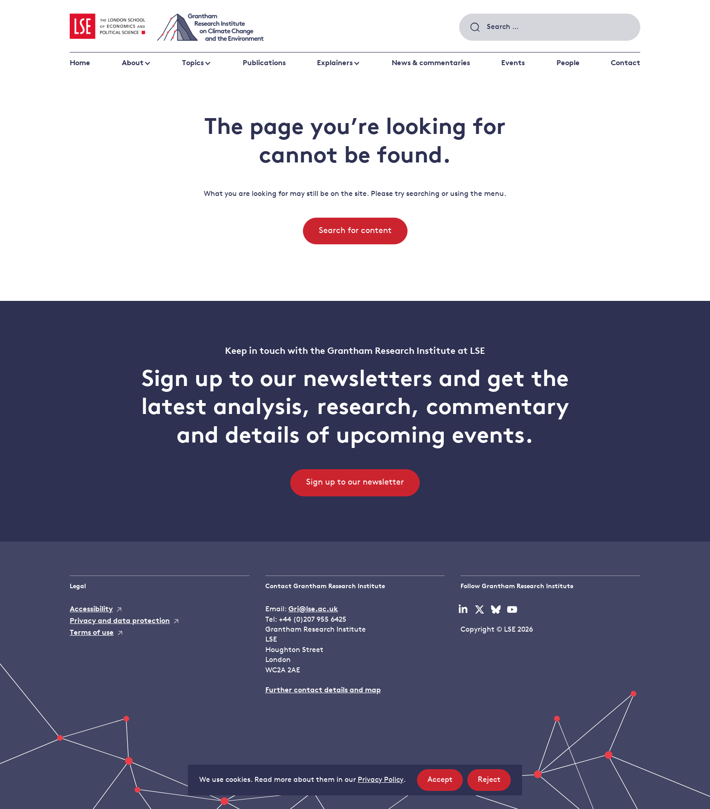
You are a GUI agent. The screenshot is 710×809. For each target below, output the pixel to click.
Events (513, 63)
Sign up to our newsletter (355, 482)
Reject (494, 782)
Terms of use (92, 633)
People (568, 63)
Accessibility (91, 609)
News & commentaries (431, 63)
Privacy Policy (380, 780)
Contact (625, 63)
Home (80, 63)
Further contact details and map (323, 690)
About (133, 63)
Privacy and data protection (120, 621)
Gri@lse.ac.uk (313, 609)
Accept (445, 782)
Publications (264, 63)
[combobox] (549, 27)
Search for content (355, 231)
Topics (193, 63)
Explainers (335, 63)
